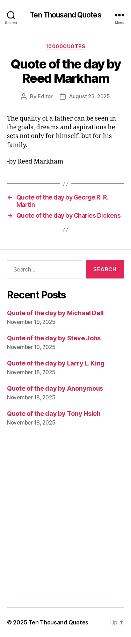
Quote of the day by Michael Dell (55, 313)
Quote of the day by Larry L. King (55, 363)
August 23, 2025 (89, 96)
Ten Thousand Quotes (65, 15)
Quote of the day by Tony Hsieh (54, 413)
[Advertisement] (65, 521)
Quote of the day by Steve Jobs (54, 338)
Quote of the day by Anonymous (55, 388)
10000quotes (66, 46)
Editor (45, 96)
